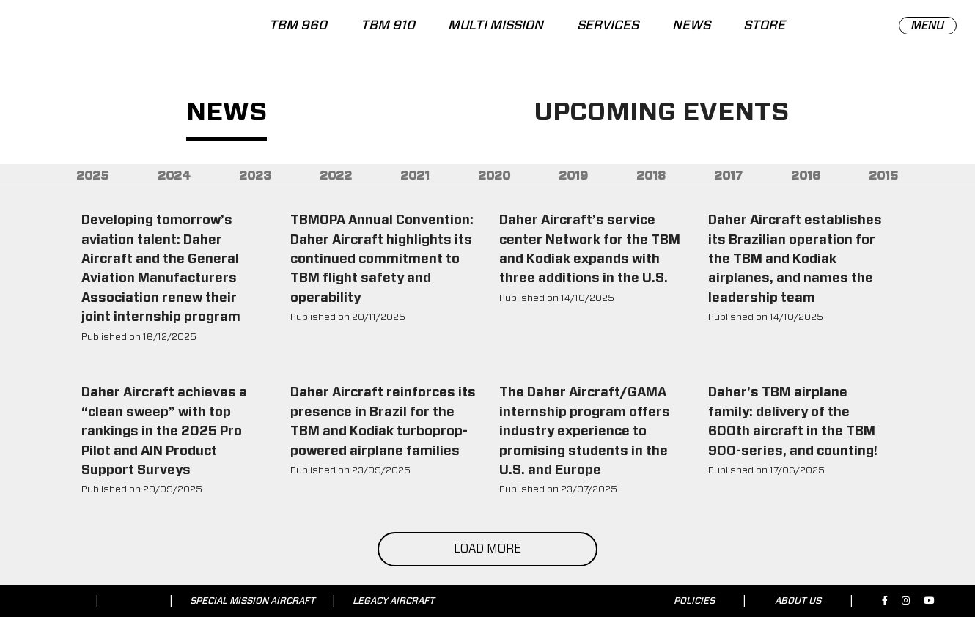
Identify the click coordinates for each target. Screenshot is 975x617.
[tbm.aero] (88, 32)
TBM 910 (387, 25)
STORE (764, 25)
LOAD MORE (487, 549)
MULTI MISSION (495, 25)
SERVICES (608, 25)
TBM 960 (298, 25)
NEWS (691, 25)
